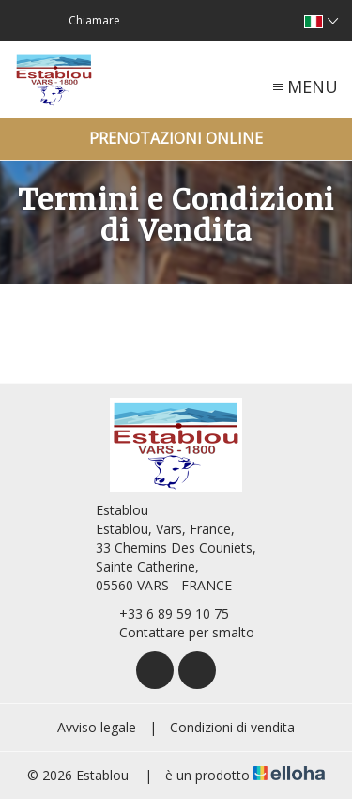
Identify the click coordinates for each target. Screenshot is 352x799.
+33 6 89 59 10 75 (163, 613)
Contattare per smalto (176, 632)
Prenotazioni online (176, 138)
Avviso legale (96, 727)
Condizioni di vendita (232, 727)
